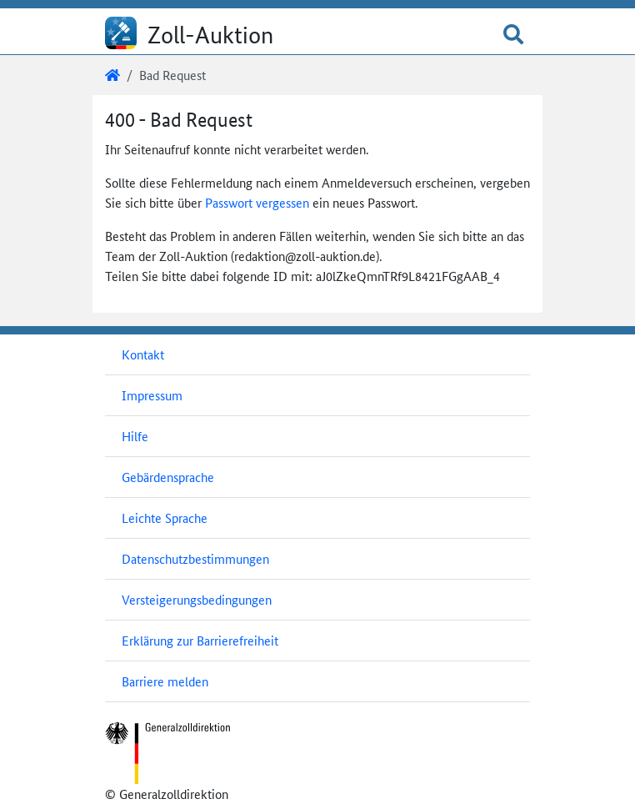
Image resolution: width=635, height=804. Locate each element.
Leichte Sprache (165, 517)
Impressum (152, 395)
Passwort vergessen (257, 202)
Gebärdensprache (168, 476)
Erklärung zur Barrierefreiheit (200, 640)
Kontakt (143, 354)
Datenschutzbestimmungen (195, 558)
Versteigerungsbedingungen (197, 599)
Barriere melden (165, 681)
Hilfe (135, 436)
